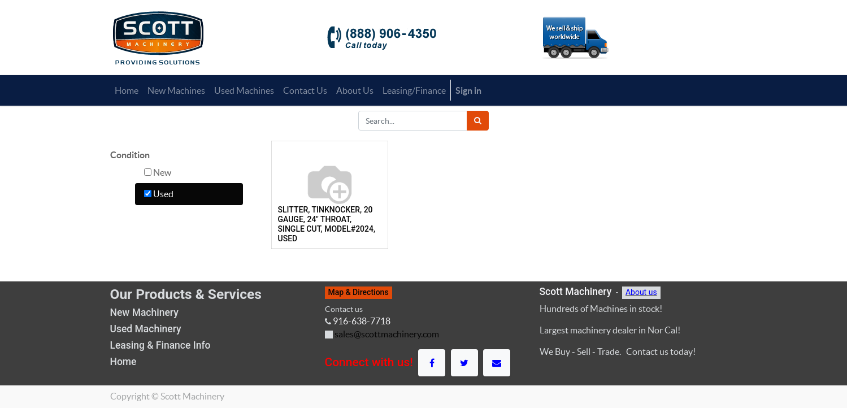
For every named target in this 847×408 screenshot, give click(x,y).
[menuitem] (126, 90)
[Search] (478, 121)
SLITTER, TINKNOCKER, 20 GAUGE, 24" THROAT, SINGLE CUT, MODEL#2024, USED (327, 223)
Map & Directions (358, 292)
